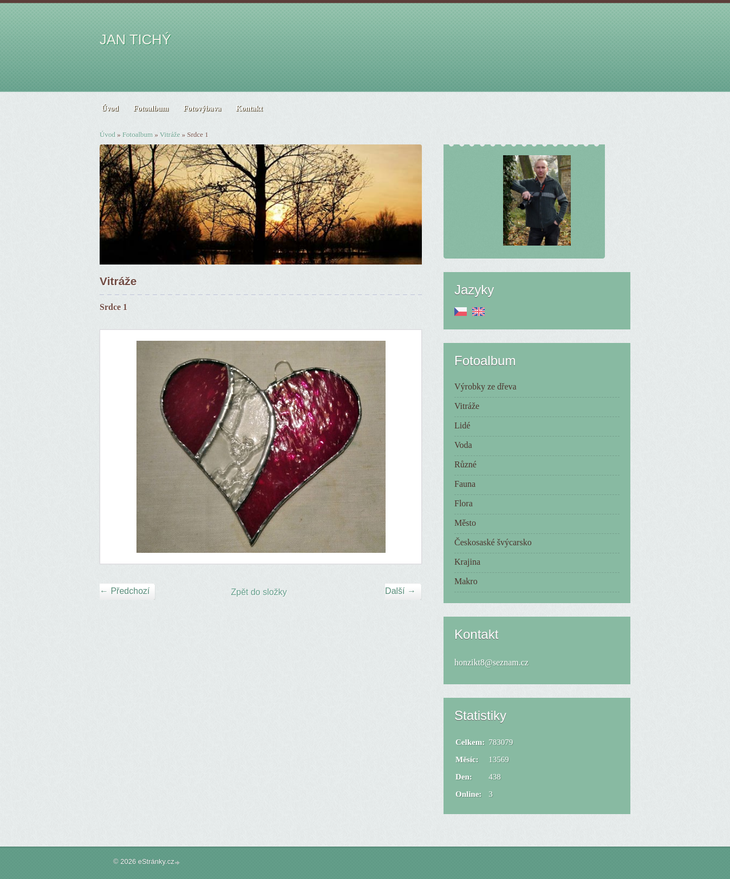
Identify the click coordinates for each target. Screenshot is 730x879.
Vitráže (170, 134)
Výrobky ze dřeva (485, 386)
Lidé (462, 425)
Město (465, 522)
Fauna (464, 483)
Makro (466, 581)
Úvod (107, 134)
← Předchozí (124, 591)
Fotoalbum (137, 134)
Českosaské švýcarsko (493, 542)
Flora (463, 503)
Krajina (467, 561)
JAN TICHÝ (135, 39)
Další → (400, 591)
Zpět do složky (259, 592)
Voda (463, 445)
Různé (465, 464)
